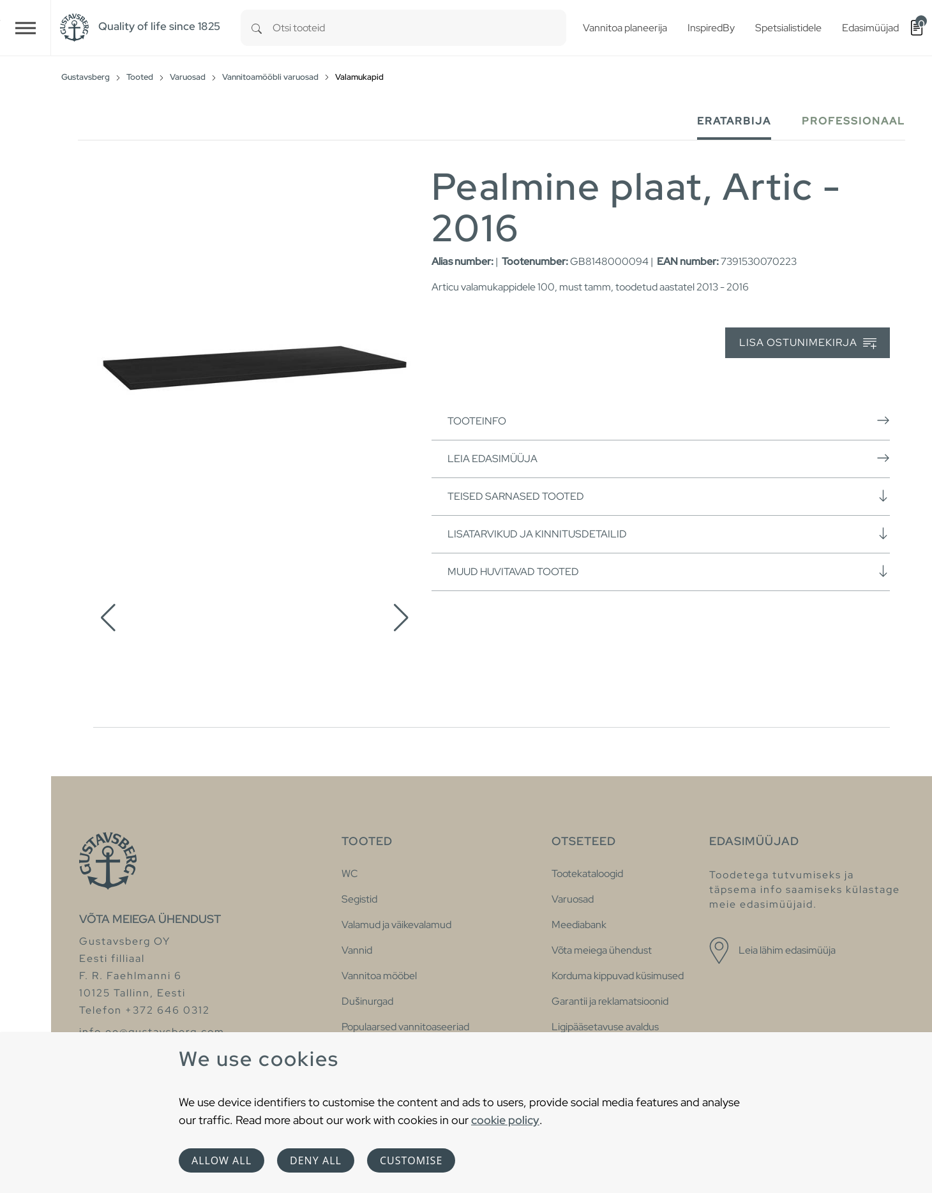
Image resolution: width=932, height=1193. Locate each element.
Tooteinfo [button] (668, 421)
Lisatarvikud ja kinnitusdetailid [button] (668, 534)
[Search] (257, 28)
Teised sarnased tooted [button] (668, 496)
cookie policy (505, 1120)
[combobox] (419, 28)
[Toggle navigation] (25, 28)
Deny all (316, 1160)
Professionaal (853, 121)
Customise (411, 1160)
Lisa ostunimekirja (807, 343)
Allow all (222, 1160)
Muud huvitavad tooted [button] (668, 571)
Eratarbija (734, 121)
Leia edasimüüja (668, 458)
